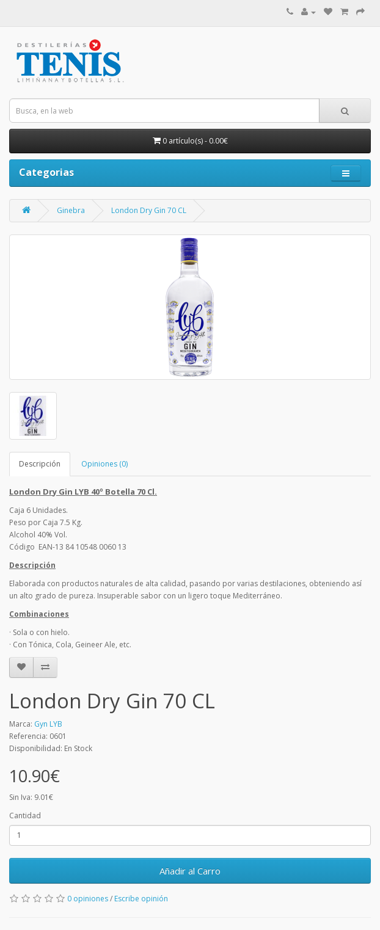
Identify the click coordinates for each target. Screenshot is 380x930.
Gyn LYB (48, 724)
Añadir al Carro (190, 871)
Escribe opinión (141, 898)
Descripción (39, 464)
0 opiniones (87, 898)
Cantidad (25, 815)
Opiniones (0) (104, 464)
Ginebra (71, 210)
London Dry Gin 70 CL (148, 210)
